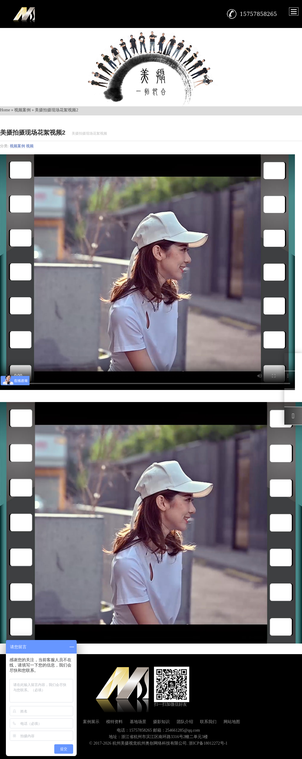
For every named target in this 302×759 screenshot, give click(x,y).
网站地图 (232, 722)
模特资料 (114, 722)
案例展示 (91, 722)
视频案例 (22, 110)
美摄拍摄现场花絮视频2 (32, 132)
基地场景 (138, 722)
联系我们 (208, 722)
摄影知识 (161, 722)
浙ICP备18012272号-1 (208, 743)
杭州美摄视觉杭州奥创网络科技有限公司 (149, 743)
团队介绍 (185, 722)
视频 (30, 146)
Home (5, 110)
